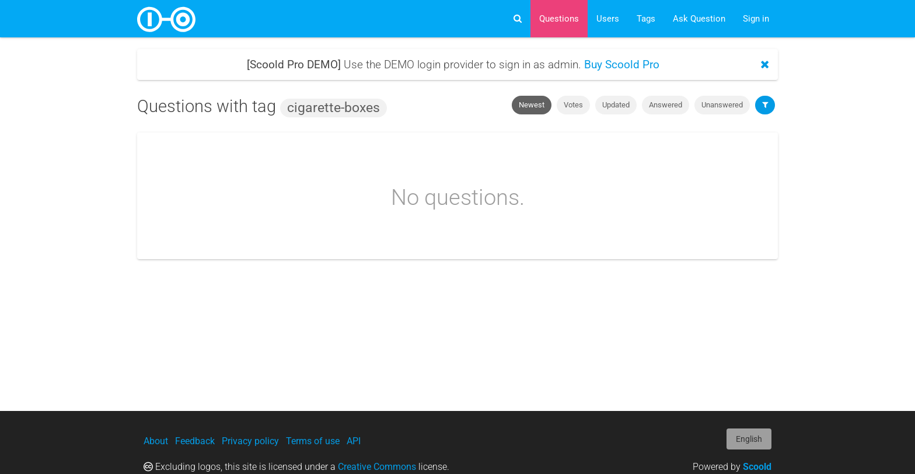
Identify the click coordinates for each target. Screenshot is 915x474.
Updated (616, 104)
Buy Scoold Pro (621, 64)
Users (607, 18)
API (354, 441)
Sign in (756, 18)
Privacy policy (250, 441)
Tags (646, 18)
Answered (665, 104)
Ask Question (699, 18)
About (156, 441)
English (749, 439)
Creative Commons (377, 466)
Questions (559, 18)
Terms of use (313, 441)
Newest (531, 104)
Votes (573, 104)
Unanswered (722, 104)
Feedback (195, 441)
